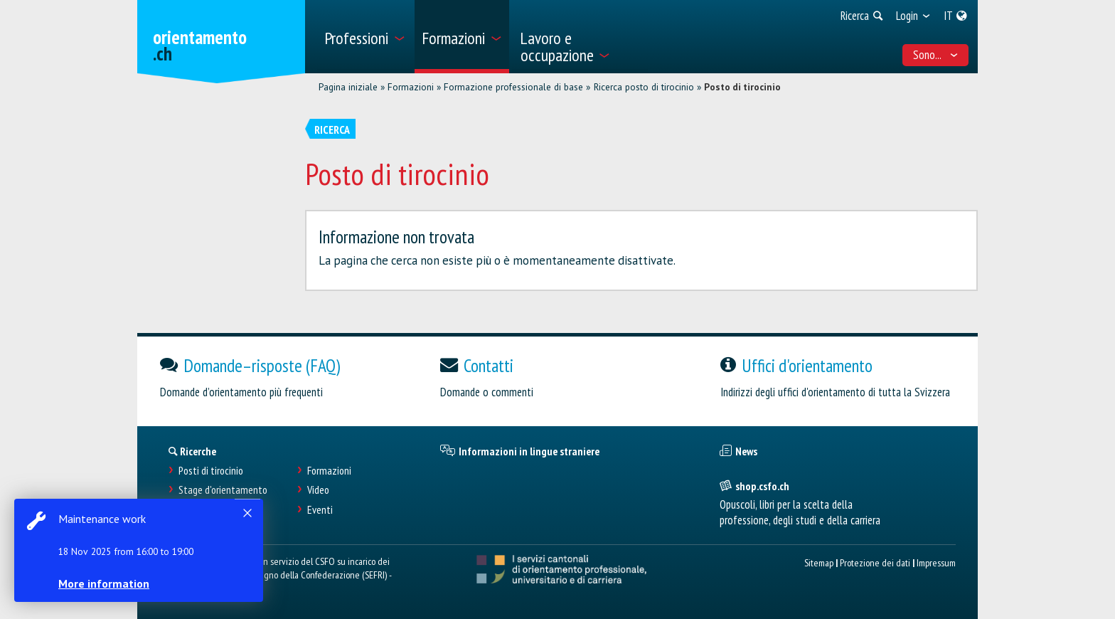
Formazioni (411, 86)
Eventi (320, 510)
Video (318, 490)
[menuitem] (364, 36)
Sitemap (818, 562)
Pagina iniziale (348, 86)
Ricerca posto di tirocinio (644, 86)
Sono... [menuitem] (936, 55)
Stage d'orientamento (222, 490)
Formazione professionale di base (513, 86)
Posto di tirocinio (742, 86)
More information (106, 583)
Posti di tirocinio (210, 470)
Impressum (936, 562)
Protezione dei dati (875, 562)
